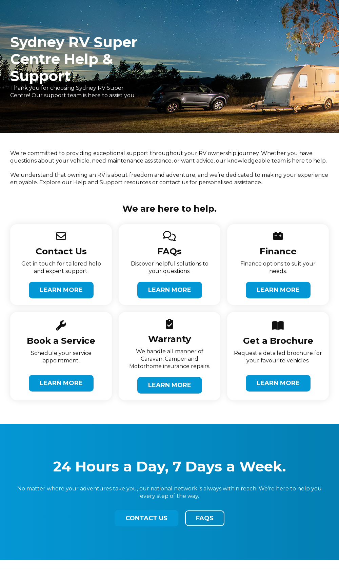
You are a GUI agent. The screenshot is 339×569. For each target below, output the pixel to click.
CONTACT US (146, 518)
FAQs (205, 518)
